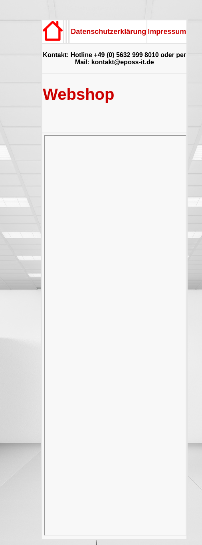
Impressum (167, 32)
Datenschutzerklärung (108, 32)
